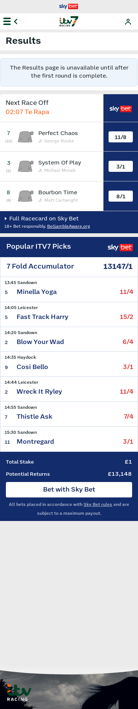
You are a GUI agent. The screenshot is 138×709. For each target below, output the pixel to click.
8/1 (120, 196)
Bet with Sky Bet (69, 489)
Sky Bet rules (98, 505)
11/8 (121, 137)
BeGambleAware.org (68, 226)
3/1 (120, 167)
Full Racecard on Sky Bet (43, 218)
